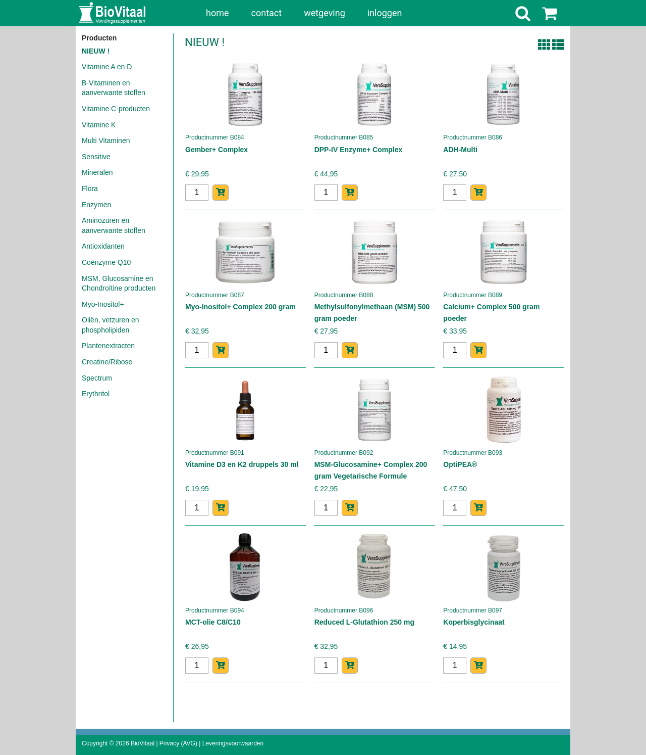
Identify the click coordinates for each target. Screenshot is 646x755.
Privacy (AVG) (178, 743)
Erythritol (96, 394)
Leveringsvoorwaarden (232, 743)
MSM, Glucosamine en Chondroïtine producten (118, 283)
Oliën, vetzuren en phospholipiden (110, 325)
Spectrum (97, 378)
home (217, 13)
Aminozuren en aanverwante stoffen (113, 225)
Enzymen (96, 205)
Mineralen (97, 172)
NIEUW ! (96, 51)
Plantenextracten (108, 346)
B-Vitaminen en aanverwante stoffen (113, 88)
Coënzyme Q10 (106, 262)
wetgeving (324, 13)
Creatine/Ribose (107, 362)
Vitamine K (99, 125)
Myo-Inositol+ (103, 304)
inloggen (384, 13)
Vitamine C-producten (116, 109)
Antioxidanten (103, 246)
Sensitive (96, 157)
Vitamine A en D (107, 67)
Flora (90, 188)
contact (266, 13)
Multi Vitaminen (106, 140)
